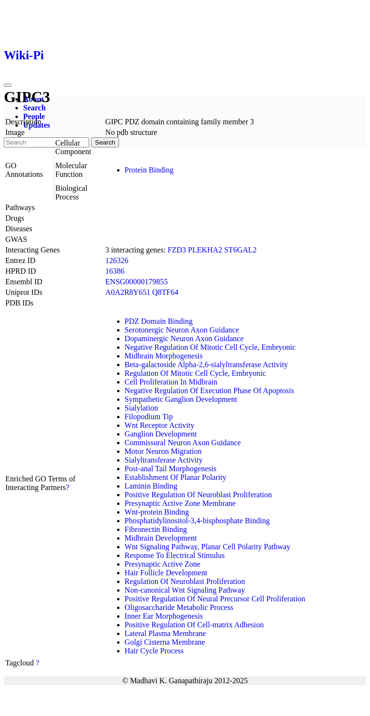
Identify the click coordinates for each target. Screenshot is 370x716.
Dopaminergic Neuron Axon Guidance (184, 338)
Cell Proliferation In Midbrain (171, 382)
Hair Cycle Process (154, 651)
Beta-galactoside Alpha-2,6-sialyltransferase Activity (206, 364)
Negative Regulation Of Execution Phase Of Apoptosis (209, 390)
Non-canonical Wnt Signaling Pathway (185, 590)
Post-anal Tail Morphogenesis (171, 468)
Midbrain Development (161, 538)
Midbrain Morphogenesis (164, 356)
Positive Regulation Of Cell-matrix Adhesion (194, 625)
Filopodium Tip (149, 416)
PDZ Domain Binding (159, 321)
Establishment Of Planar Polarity (175, 477)
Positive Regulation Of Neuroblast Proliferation (198, 495)
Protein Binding (149, 170)
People (34, 116)
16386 (115, 271)
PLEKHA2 (205, 250)
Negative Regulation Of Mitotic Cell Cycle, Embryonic (210, 347)
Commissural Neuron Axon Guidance (183, 442)
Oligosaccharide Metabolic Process (179, 607)
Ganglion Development (161, 434)
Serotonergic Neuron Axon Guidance (182, 330)
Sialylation (141, 408)
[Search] (46, 142)
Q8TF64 (165, 292)
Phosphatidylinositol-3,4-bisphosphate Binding (197, 521)
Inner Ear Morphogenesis (164, 616)
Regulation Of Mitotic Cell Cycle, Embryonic (195, 373)
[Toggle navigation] (8, 85)
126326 (117, 260)
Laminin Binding (151, 486)
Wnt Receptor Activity (160, 425)
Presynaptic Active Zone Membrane (180, 503)
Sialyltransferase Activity (164, 460)
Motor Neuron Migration (163, 451)
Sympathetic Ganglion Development (181, 399)
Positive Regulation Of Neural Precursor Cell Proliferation (215, 599)
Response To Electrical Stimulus (175, 555)
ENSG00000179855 (137, 282)
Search (34, 108)
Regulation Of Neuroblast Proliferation (185, 581)
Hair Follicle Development (166, 573)
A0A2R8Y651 (128, 292)
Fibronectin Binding (156, 529)
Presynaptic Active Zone (162, 564)
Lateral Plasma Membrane (165, 633)
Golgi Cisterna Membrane (165, 642)
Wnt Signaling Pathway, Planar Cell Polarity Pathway (208, 547)
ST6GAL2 (240, 250)
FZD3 (177, 250)
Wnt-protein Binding (157, 512)
